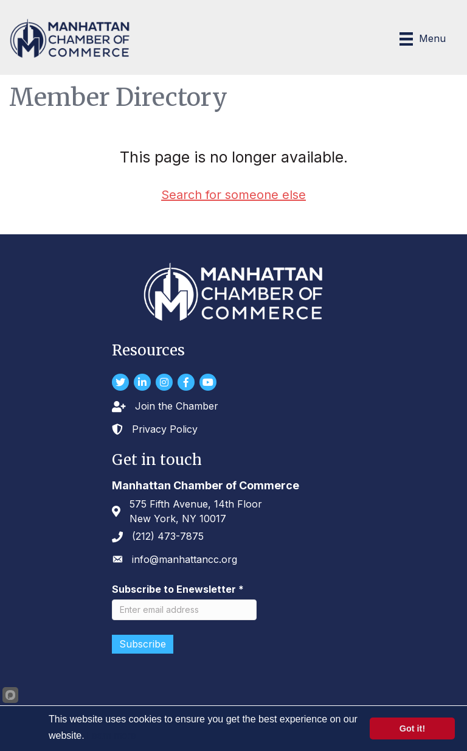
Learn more (111, 735)
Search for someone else (233, 194)
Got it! (412, 728)
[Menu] (422, 39)
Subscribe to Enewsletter (178, 589)
